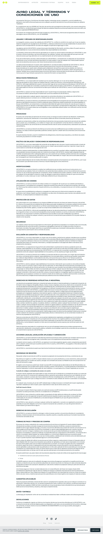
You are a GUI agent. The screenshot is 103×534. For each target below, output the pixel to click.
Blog (67, 2)
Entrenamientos (23, 2)
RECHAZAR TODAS (83, 530)
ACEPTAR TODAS (69, 530)
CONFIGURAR (95, 530)
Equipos (60, 2)
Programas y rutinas (48, 2)
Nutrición (35, 2)
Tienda (74, 2)
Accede (94, 2)
